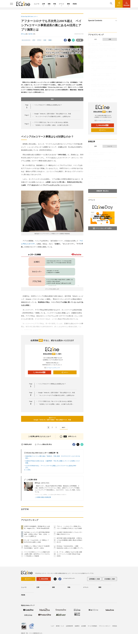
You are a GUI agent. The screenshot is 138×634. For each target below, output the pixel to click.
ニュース (36, 4)
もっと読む (27, 469)
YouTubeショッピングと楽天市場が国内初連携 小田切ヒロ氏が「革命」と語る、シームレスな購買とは (37, 534)
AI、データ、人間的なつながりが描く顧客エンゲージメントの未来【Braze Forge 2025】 (69, 554)
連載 (49, 4)
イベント (61, 4)
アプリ (39, 40)
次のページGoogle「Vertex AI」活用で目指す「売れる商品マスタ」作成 (52, 419)
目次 (66, 99)
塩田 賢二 (30, 34)
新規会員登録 (39, 372)
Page (27, 115)
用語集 (75, 4)
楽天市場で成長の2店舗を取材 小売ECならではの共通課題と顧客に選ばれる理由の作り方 (69, 540)
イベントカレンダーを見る (102, 228)
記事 (43, 4)
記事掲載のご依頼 (94, 579)
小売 (45, 40)
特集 (54, 4)
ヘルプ (52, 626)
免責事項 (77, 626)
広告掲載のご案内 (109, 579)
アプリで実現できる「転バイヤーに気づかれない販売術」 (51, 122)
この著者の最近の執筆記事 (43, 497)
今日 (95, 39)
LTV (34, 40)
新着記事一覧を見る (103, 191)
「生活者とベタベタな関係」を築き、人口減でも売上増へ (51, 125)
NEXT (64, 427)
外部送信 (114, 626)
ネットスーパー (26, 40)
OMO (50, 40)
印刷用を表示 (26, 444)
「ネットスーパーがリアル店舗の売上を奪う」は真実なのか (52, 116)
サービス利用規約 (92, 626)
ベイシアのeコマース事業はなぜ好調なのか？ (48, 105)
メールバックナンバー (52, 367)
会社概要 (83, 626)
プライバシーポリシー (104, 626)
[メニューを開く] (11, 4)
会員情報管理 (69, 626)
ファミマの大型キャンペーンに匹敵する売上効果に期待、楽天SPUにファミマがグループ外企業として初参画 (37, 554)
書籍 (68, 4)
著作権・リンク (60, 626)
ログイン (64, 372)
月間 (110, 39)
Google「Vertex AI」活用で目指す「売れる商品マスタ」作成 (52, 113)
